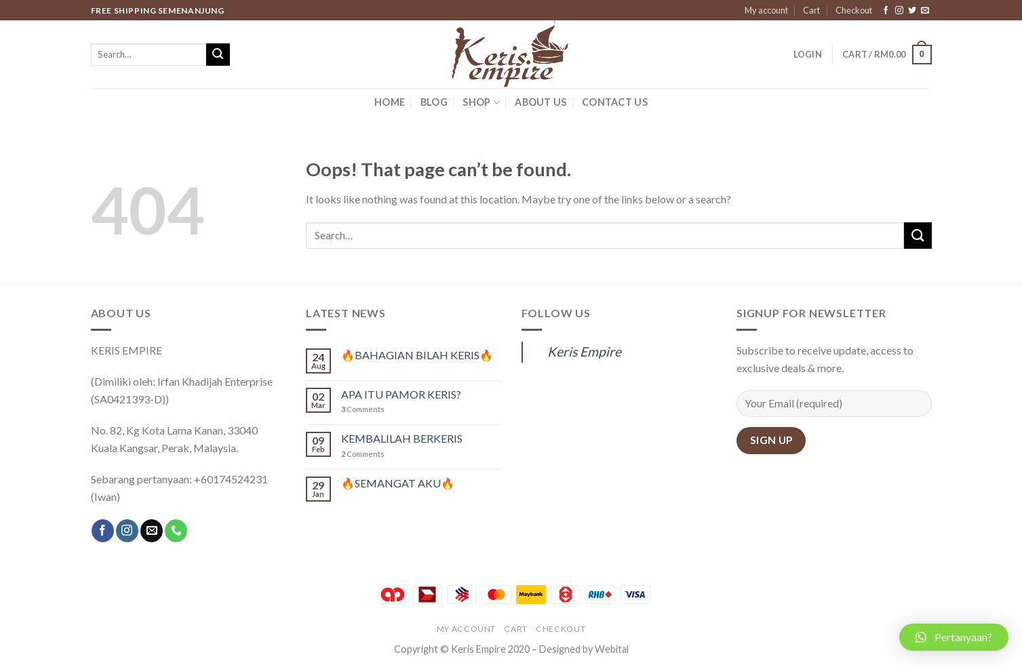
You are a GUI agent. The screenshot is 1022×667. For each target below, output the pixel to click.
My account (766, 10)
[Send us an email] (925, 11)
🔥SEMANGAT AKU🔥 (397, 483)
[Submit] (217, 54)
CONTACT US (615, 102)
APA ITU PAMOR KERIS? (401, 394)
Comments (363, 409)
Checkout (854, 10)
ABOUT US (540, 102)
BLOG (434, 102)
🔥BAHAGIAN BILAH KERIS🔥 (417, 354)
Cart (811, 10)
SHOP (481, 102)
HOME (389, 102)
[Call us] (176, 530)
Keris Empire (584, 351)
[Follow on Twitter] (912, 11)
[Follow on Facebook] (886, 11)
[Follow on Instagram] (899, 11)
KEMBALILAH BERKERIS (402, 438)
